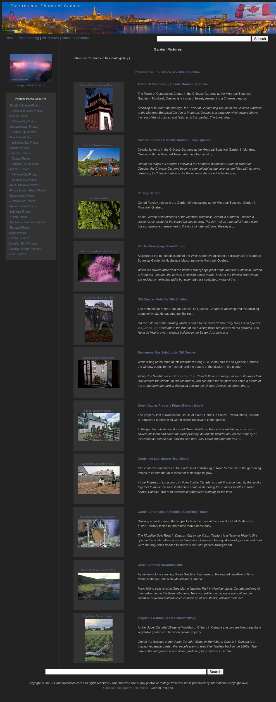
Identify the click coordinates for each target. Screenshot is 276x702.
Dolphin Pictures (18, 238)
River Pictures (17, 254)
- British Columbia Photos (24, 105)
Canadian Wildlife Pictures (24, 248)
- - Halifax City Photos (21, 201)
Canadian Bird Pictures (22, 243)
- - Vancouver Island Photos (25, 110)
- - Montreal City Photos (23, 174)
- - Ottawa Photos (19, 158)
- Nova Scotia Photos (21, 195)
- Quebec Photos (18, 169)
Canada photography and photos (125, 687)
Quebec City (149, 327)
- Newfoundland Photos (22, 206)
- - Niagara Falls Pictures (23, 163)
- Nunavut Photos (19, 227)
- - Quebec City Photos (22, 179)
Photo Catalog (28, 38)
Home (10, 38)
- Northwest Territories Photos (26, 222)
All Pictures (50, 38)
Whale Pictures (17, 232)
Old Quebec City (183, 376)
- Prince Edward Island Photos (27, 190)
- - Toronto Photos (19, 153)
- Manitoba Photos (19, 137)
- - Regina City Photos (22, 132)
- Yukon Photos (17, 217)
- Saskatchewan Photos (23, 126)
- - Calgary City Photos (22, 121)
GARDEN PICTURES (188, 71)
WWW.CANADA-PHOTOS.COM (153, 71)
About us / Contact (75, 38)
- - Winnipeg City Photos (23, 142)
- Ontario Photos (18, 148)
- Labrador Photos (19, 211)
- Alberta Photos (18, 116)
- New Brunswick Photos (23, 185)
